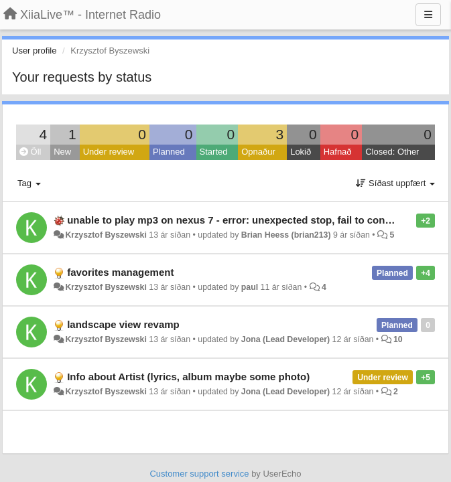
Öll (30, 152)
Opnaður (258, 152)
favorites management (120, 272)
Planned (169, 152)
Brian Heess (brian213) (286, 235)
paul (249, 287)
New (62, 152)
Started (214, 152)
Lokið (300, 152)
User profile (34, 51)
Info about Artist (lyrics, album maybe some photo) (188, 376)
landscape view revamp (123, 324)
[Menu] (428, 14)
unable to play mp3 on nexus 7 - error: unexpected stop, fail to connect (236, 220)
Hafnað (338, 152)
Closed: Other (392, 152)
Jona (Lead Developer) (285, 339)
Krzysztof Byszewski (105, 235)
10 (398, 339)
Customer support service (199, 474)
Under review (109, 152)
